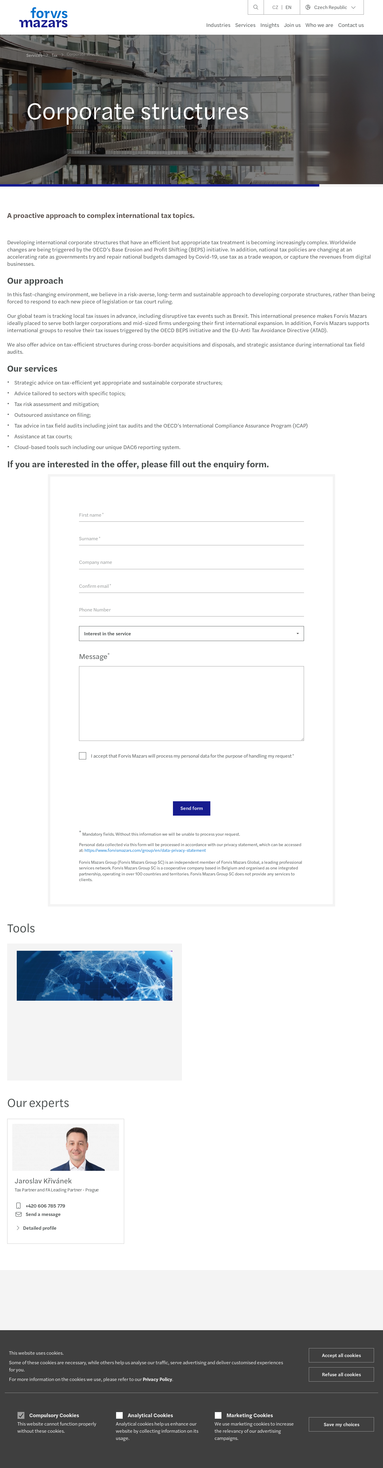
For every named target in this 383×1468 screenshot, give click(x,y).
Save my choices (341, 1424)
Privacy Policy (157, 1379)
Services (245, 24)
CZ (275, 7)
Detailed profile (36, 1229)
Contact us (351, 24)
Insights (269, 24)
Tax (54, 54)
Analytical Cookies (150, 1415)
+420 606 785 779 (40, 1207)
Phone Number (94, 609)
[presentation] (123, 780)
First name (90, 514)
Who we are (319, 24)
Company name (95, 561)
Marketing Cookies (250, 1415)
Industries (218, 24)
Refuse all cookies (341, 1374)
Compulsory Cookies (54, 1415)
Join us (292, 24)
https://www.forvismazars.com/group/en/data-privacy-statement (144, 850)
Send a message (38, 1216)
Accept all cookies (341, 1355)
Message (93, 656)
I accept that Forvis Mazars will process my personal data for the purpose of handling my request (192, 756)
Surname (89, 538)
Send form (191, 808)
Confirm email (94, 585)
